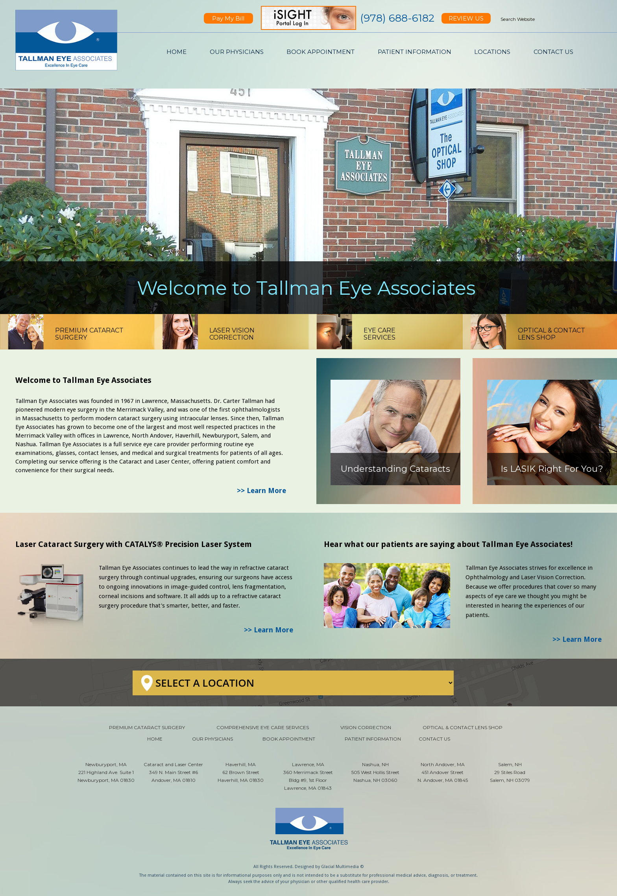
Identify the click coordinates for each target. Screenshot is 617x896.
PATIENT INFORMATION (414, 52)
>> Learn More (261, 490)
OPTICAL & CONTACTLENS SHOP (551, 334)
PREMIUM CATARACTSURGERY (89, 334)
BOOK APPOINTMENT (320, 52)
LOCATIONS (492, 52)
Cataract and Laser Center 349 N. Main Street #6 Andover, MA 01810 (173, 772)
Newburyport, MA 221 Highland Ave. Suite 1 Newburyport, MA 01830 (106, 772)
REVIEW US (466, 18)
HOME (176, 52)
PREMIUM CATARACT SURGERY (147, 727)
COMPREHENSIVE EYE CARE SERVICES (262, 727)
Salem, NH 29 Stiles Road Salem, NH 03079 (510, 772)
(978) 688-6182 (397, 18)
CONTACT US (553, 52)
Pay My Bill (228, 18)
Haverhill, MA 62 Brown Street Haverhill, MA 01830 (241, 772)
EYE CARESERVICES (379, 334)
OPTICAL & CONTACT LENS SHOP (462, 727)
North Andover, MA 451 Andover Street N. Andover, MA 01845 (442, 772)
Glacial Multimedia (340, 866)
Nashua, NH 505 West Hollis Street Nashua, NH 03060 (375, 772)
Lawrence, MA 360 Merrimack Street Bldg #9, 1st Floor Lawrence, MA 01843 (308, 776)
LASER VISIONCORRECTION (232, 334)
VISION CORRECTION (365, 727)
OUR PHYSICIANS (237, 52)
